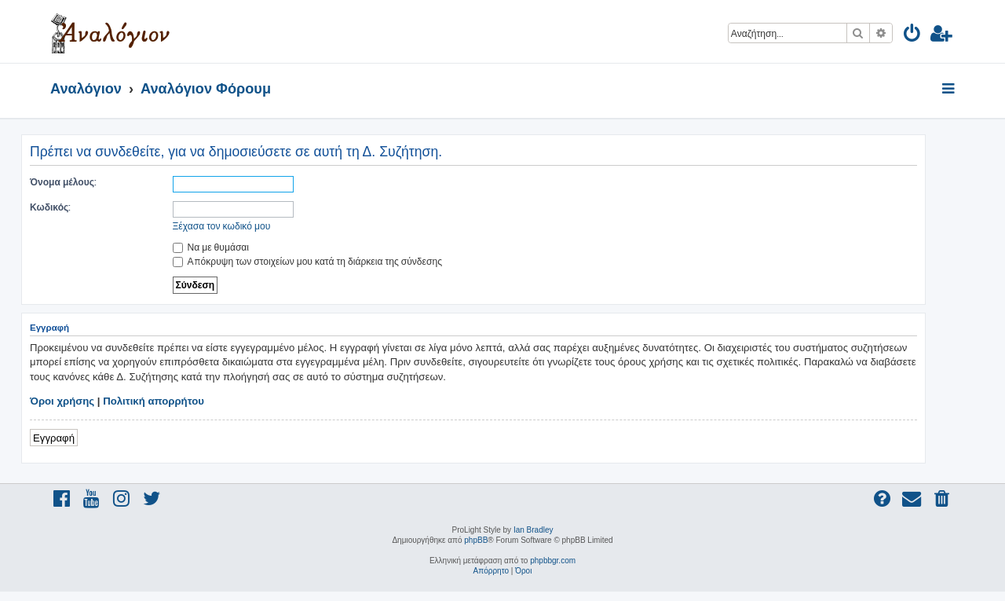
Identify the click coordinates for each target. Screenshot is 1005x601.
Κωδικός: (50, 207)
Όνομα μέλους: (63, 182)
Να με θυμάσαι (211, 247)
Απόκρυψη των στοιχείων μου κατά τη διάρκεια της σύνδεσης (307, 261)
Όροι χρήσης (62, 401)
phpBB (476, 540)
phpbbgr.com (553, 560)
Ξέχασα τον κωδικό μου (222, 226)
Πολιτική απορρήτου (153, 401)
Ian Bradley (533, 530)
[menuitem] (913, 36)
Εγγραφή (54, 437)
